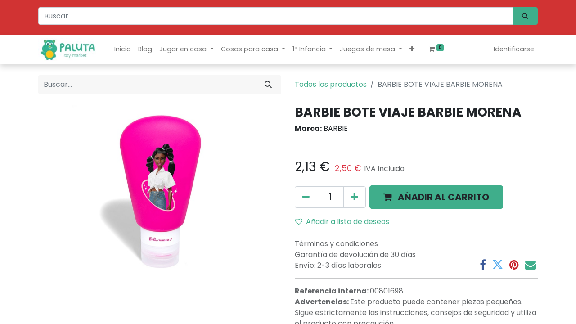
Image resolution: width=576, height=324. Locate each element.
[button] (412, 49)
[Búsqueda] (525, 16)
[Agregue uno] (354, 197)
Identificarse (514, 49)
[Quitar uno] (306, 197)
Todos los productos (331, 84)
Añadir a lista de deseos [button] (342, 221)
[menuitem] (123, 49)
